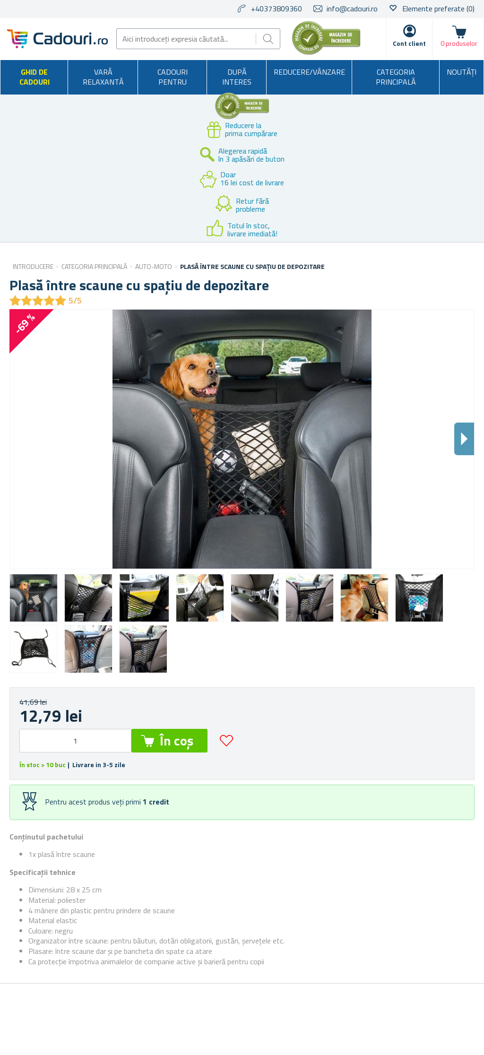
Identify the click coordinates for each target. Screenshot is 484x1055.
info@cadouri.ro (352, 8)
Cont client (409, 43)
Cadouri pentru (172, 77)
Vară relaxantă (103, 77)
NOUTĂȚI (461, 72)
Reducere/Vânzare (309, 72)
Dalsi (464, 439)
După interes (236, 77)
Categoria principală (396, 77)
